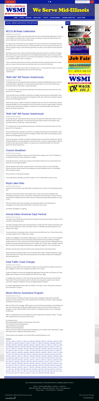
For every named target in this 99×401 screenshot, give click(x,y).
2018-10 (26, 356)
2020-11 (8, 352)
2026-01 (8, 341)
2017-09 (40, 358)
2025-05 (55, 341)
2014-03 (8, 367)
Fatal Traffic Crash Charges (20, 261)
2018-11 (20, 356)
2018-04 (55, 356)
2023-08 (11, 347)
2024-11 (34, 343)
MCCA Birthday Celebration (20, 31)
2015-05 (38, 363)
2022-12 (58, 347)
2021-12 (16, 350)
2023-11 (49, 345)
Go (92, 2)
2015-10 (8, 363)
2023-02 (46, 347)
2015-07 (26, 363)
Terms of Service (50, 390)
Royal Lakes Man (15, 183)
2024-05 (14, 345)
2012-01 (8, 371)
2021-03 (40, 350)
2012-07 (28, 369)
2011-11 (20, 371)
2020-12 (58, 350)
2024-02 (32, 345)
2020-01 (49, 352)
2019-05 (40, 354)
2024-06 (8, 345)
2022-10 (14, 349)
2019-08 (22, 354)
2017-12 (22, 358)
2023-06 (22, 347)
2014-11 (16, 365)
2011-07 (44, 371)
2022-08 (26, 349)
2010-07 (52, 373)
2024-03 (26, 345)
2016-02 (40, 362)
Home (15, 17)
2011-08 (38, 371)
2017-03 (20, 360)
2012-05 (40, 369)
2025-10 (26, 341)
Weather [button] (28, 17)
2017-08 (46, 358)
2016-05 (22, 362)
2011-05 (55, 371)
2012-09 (16, 369)
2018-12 (14, 356)
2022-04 (49, 349)
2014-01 (20, 367)
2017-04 (14, 360)
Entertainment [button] (55, 17)
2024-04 (20, 345)
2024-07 (58, 343)
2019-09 (16, 354)
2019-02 (58, 354)
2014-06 (46, 365)
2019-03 (52, 354)
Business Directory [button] (68, 17)
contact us (71, 382)
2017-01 (32, 360)
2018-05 (49, 356)
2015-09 (14, 363)
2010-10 (34, 373)
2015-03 (49, 363)
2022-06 (38, 349)
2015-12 (52, 362)
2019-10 (11, 354)
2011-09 (32, 371)
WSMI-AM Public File (48, 388)
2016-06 (16, 362)
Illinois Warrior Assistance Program (24, 292)
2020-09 (20, 352)
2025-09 (32, 341)
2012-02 (58, 369)
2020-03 (38, 352)
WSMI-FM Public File (35, 388)
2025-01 (22, 343)
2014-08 (34, 365)
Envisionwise (85, 395)
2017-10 (34, 358)
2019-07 (28, 354)
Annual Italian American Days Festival (26, 214)
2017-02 (26, 360)
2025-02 (16, 343)
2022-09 (20, 349)
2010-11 (28, 373)
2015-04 (44, 363)
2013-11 (26, 367)
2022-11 (8, 349)
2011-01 (16, 373)
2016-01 (46, 362)
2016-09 (55, 360)
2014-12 (11, 365)
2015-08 (20, 363)
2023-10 (55, 345)
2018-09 (32, 356)
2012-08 (22, 369)
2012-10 (11, 369)
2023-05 (28, 347)
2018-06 (44, 356)
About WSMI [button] (81, 17)
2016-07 (11, 362)
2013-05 (44, 367)
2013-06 (38, 367)
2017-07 (52, 358)
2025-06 (49, 341)
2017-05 (8, 360)
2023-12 (44, 345)
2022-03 (55, 349)
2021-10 (28, 350)
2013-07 (32, 367)
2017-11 (28, 358)
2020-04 (32, 352)
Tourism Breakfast (16, 150)
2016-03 (34, 362)
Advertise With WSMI (45, 386)
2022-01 (11, 350)
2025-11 (20, 341)
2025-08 (38, 341)
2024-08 (52, 343)
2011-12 (14, 371)
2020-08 (26, 352)
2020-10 (14, 352)
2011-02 (11, 373)
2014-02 (14, 367)
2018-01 (16, 358)
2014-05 (52, 365)
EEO (57, 388)
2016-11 (44, 360)
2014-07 (40, 365)
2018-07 (38, 356)
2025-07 (44, 341)
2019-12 (55, 352)
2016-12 (38, 360)
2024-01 (38, 345)
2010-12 (22, 373)
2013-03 (49, 367)
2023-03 (40, 347)
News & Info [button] (37, 17)
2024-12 (28, 343)
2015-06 (32, 363)
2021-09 (34, 350)
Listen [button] (21, 17)
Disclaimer (60, 390)
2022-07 (32, 349)
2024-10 (40, 343)
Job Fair (55, 386)
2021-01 (52, 350)
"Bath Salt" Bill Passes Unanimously (25, 77)
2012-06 (34, 369)
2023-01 (52, 347)
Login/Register (10, 2)
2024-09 (46, 343)
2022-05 (44, 349)
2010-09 (40, 373)
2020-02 (44, 352)
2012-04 (46, 369)
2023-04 (34, 347)
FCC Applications (65, 388)
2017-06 (58, 358)
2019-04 (46, 354)
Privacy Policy (40, 390)
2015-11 (58, 362)
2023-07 (16, 347)
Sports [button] (45, 17)
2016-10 (49, 360)
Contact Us (62, 386)
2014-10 (22, 365)
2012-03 (52, 369)
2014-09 (28, 365)
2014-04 (58, 365)
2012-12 (55, 367)
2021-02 (46, 350)
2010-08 (46, 373)
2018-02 (11, 358)
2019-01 (8, 356)
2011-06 (49, 371)
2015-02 (55, 363)
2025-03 (11, 343)
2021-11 (22, 350)
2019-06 (34, 354)
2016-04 (28, 362)
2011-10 (26, 371)
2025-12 (14, 341)
